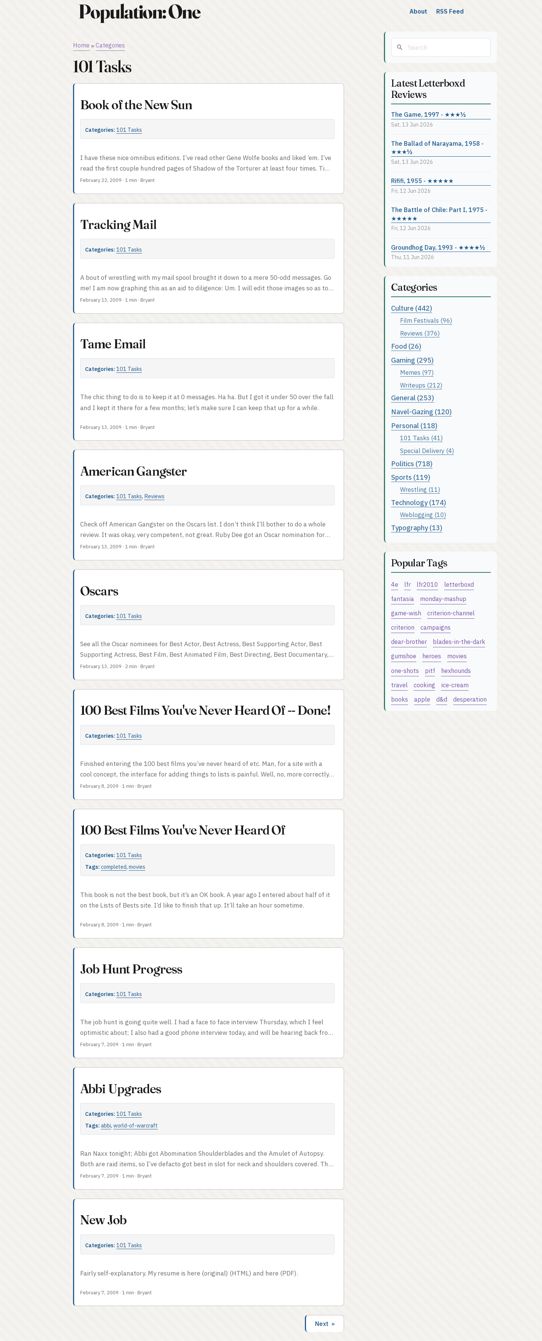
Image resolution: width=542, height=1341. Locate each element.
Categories (110, 45)
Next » (325, 1323)
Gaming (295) (412, 360)
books (399, 699)
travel (399, 685)
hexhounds (456, 670)
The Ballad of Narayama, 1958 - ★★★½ (437, 147)
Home (81, 45)
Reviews (154, 496)
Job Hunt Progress (131, 969)
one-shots (405, 670)
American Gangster (133, 471)
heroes (431, 656)
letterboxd (459, 584)
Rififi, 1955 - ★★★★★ (422, 181)
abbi (106, 1125)
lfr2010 (427, 584)
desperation (470, 699)
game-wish (406, 613)
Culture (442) (411, 308)
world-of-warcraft (135, 1125)
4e (394, 584)
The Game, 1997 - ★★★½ (428, 114)
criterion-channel (451, 613)
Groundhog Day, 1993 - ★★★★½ (438, 247)
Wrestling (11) (420, 489)
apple (422, 699)
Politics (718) (411, 463)
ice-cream (455, 685)
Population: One (139, 11)
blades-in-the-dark (459, 641)
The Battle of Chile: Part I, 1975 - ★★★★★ (439, 214)
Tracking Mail (118, 224)
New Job (103, 1220)
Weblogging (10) (423, 515)
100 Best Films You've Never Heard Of (182, 830)
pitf (430, 670)
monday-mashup (443, 599)
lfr (407, 584)
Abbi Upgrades (120, 1089)
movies (137, 866)
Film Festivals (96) (426, 320)
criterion (402, 627)
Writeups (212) (421, 385)
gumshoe (403, 656)
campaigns (435, 627)
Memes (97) (417, 372)
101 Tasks (129, 129)
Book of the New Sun (136, 105)
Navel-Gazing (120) (421, 411)
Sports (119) (410, 477)
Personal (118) (414, 425)
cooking (424, 685)
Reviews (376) (420, 333)
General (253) (412, 398)
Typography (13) (416, 527)
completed (113, 866)
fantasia (402, 599)
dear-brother (409, 641)
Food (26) (406, 346)
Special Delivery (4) (427, 451)
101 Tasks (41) (421, 438)
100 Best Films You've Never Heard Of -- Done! (205, 710)
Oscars (99, 591)
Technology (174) (418, 502)
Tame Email (113, 344)
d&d (441, 699)
